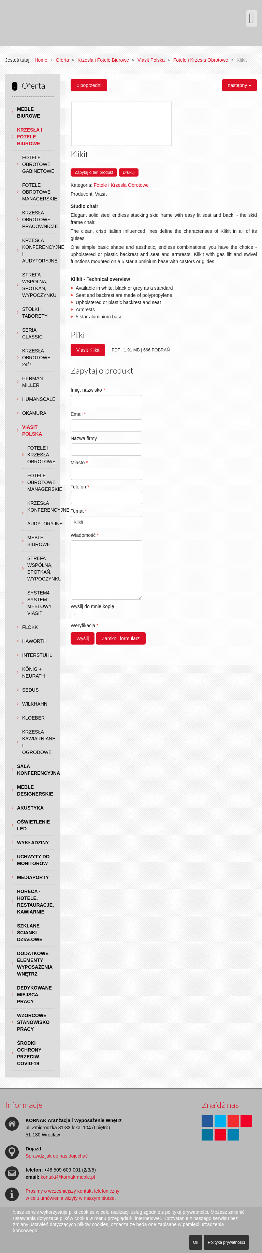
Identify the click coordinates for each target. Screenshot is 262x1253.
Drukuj (129, 172)
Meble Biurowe (28, 112)
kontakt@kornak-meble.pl (68, 1177)
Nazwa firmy (84, 438)
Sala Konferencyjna (35, 770)
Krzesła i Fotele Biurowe (29, 136)
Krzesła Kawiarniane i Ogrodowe (38, 742)
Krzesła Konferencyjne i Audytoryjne (38, 250)
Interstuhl (37, 655)
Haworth (34, 641)
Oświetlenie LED (33, 825)
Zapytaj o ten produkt (94, 172)
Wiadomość (85, 535)
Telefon (80, 486)
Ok (195, 1242)
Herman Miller (32, 382)
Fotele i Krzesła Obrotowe (40, 454)
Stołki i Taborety (34, 312)
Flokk (30, 627)
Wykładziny (33, 842)
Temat (79, 511)
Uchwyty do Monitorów (33, 860)
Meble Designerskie (35, 790)
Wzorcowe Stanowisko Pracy (33, 1022)
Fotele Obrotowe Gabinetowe (38, 164)
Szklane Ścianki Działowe (30, 932)
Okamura (34, 413)
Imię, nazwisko (88, 390)
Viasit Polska (32, 430)
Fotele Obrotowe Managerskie (38, 191)
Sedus (30, 690)
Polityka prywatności (226, 1242)
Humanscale (38, 399)
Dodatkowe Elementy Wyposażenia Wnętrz (35, 964)
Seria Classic (32, 333)
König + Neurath (33, 672)
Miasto (79, 462)
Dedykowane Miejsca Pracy (34, 994)
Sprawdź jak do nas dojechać (57, 1156)
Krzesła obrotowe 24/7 (36, 357)
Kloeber (33, 718)
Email (78, 414)
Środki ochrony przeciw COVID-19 (29, 1053)
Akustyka (30, 808)
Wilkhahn (34, 704)
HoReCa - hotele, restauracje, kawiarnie (35, 902)
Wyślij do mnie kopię (92, 606)
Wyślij (82, 638)
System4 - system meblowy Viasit (40, 603)
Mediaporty (33, 877)
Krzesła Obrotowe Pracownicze (38, 219)
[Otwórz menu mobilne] (251, 18)
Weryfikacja (84, 625)
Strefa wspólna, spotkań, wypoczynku (38, 285)
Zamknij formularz (121, 638)
